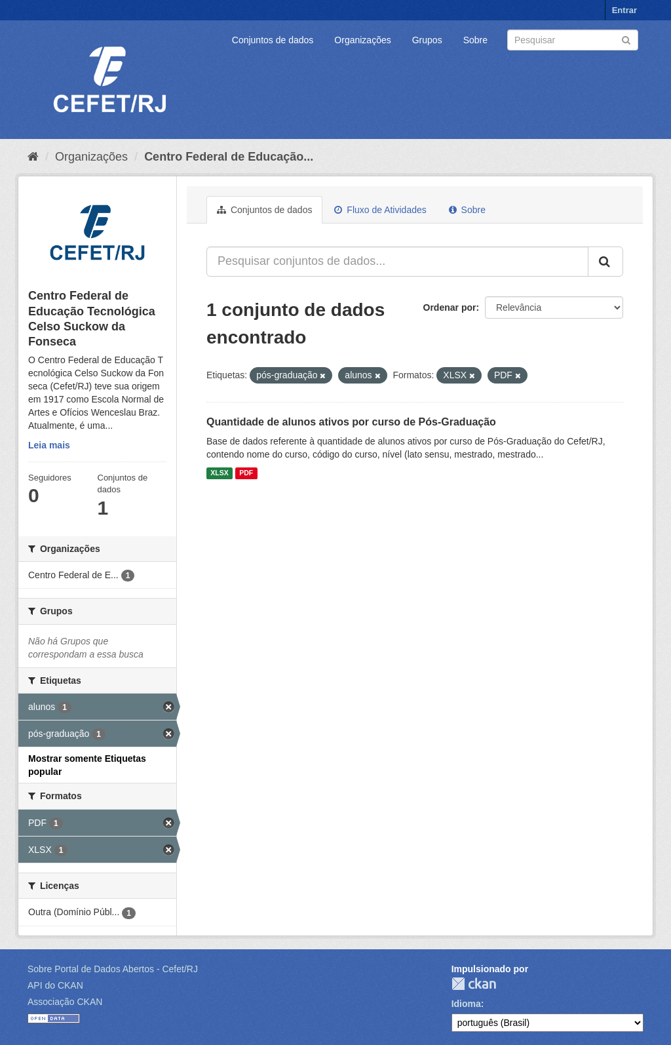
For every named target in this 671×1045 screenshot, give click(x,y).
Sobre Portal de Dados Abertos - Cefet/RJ (113, 969)
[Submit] (626, 39)
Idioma (466, 1003)
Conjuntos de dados (273, 40)
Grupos (427, 40)
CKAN (473, 984)
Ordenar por (449, 307)
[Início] (33, 156)
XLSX (219, 473)
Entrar (624, 10)
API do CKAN (55, 985)
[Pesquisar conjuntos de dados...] (397, 261)
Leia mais (49, 445)
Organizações (362, 40)
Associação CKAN (65, 1001)
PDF (246, 473)
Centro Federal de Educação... (228, 156)
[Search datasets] (572, 40)
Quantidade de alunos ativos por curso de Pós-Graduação (351, 421)
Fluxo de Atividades (380, 210)
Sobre (475, 40)
